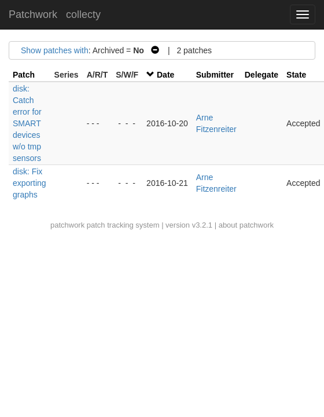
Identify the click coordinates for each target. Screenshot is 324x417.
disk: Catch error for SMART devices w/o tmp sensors (27, 123)
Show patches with (55, 50)
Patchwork (33, 14)
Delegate (261, 74)
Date (165, 74)
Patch (24, 74)
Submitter (215, 74)
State (296, 74)
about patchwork (246, 225)
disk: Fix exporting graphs (29, 183)
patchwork (67, 225)
